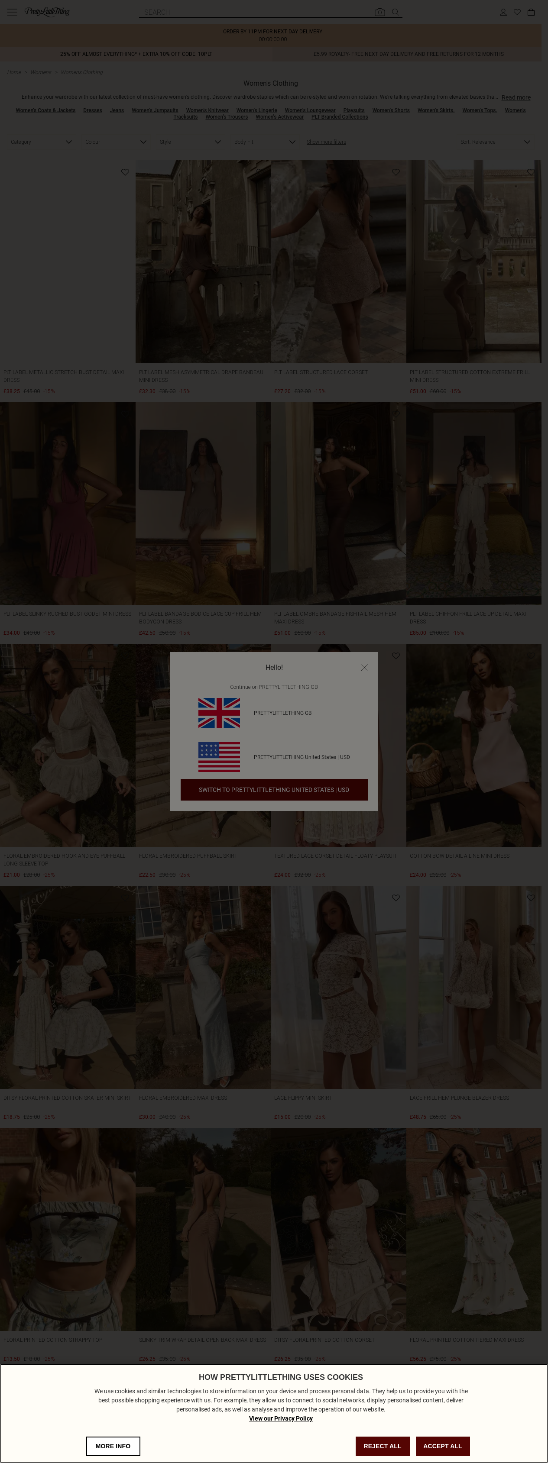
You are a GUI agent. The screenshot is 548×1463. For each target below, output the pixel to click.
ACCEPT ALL (442, 1446)
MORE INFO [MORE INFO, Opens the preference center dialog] (113, 1446)
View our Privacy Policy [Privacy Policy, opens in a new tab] (281, 1418)
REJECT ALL (382, 1446)
